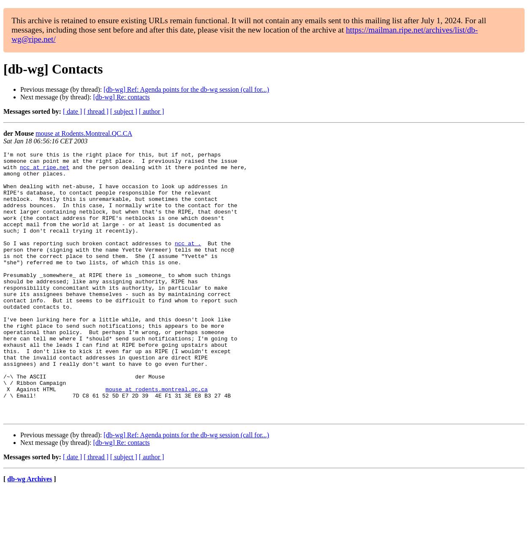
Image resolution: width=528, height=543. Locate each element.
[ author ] (151, 111)
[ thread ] (96, 111)
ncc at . (188, 262)
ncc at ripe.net (44, 171)
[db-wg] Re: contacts (121, 97)
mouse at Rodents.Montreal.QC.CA (83, 133)
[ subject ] (123, 111)
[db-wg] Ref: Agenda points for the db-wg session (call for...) (186, 89)
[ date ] (72, 111)
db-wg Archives (29, 532)
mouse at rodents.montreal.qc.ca (157, 437)
